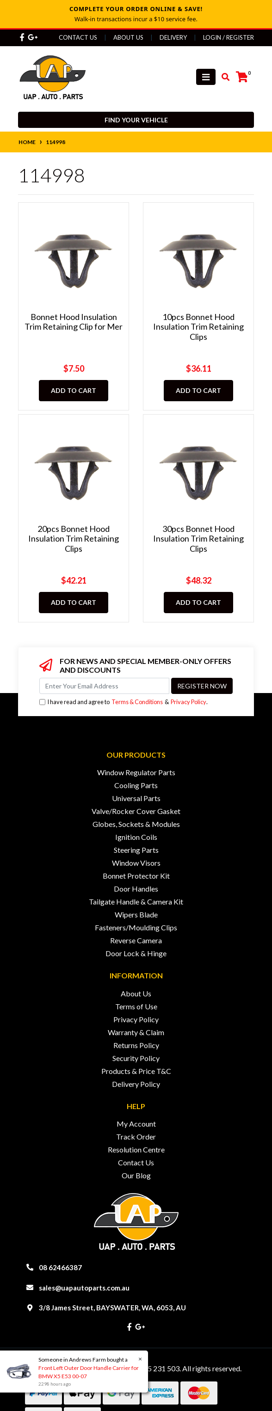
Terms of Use (136, 1006)
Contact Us (78, 37)
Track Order (136, 1136)
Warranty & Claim (136, 1032)
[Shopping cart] (242, 77)
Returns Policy (136, 1045)
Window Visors (136, 862)
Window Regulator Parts (136, 772)
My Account (136, 1123)
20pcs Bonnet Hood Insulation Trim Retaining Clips (73, 539)
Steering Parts (136, 849)
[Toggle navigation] (206, 77)
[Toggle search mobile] (223, 77)
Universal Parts (136, 798)
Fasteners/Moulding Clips (136, 927)
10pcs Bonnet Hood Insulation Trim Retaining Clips (198, 327)
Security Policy (136, 1058)
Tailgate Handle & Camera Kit (136, 901)
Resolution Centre (136, 1149)
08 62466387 (60, 1267)
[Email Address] (104, 686)
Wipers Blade (136, 914)
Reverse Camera (136, 940)
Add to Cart (73, 390)
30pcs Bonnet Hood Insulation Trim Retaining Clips (198, 539)
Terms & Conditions (137, 702)
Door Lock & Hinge (136, 953)
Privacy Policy (188, 702)
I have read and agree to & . (123, 702)
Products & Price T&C (136, 1071)
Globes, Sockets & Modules (136, 824)
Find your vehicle (136, 120)
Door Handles (136, 888)
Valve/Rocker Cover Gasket (136, 811)
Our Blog (136, 1175)
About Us (128, 37)
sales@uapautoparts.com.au (84, 1288)
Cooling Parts (136, 785)
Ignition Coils (136, 836)
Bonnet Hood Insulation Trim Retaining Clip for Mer (74, 322)
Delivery (173, 37)
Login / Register (228, 37)
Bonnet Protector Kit (136, 875)
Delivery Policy (136, 1083)
